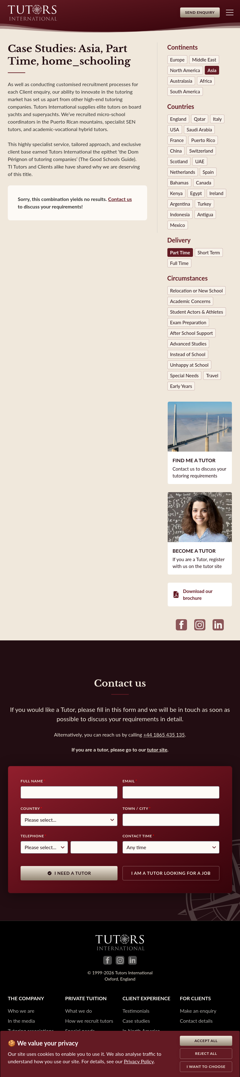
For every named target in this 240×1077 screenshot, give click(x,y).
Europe (177, 59)
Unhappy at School (189, 365)
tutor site (157, 749)
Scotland (179, 161)
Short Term (209, 252)
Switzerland (201, 151)
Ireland (216, 193)
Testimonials (135, 1011)
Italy (217, 119)
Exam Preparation (188, 322)
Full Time (179, 263)
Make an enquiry (198, 1011)
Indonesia (180, 214)
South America (185, 91)
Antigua (205, 214)
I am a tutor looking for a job (170, 873)
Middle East (204, 59)
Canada (203, 182)
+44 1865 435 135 (164, 734)
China (176, 151)
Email (128, 781)
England (178, 119)
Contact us (120, 199)
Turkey (204, 204)
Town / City (135, 808)
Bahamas (179, 182)
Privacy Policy (139, 1061)
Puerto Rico (203, 140)
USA (174, 129)
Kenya (176, 193)
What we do (78, 1011)
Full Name (32, 781)
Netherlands (182, 172)
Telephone (32, 836)
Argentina (180, 204)
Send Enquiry (200, 12)
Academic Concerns (190, 301)
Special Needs (184, 375)
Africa (206, 81)
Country (30, 808)
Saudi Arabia (199, 129)
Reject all (206, 1053)
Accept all (206, 1040)
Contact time (137, 836)
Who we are (21, 1011)
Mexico (177, 225)
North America (185, 70)
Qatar (199, 119)
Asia (212, 70)
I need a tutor (69, 873)
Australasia (181, 81)
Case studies (136, 1021)
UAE (199, 161)
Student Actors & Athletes (196, 312)
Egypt (196, 193)
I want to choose (206, 1066)
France (177, 140)
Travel (212, 375)
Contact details (196, 1021)
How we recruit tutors (89, 1021)
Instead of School (187, 354)
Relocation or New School (196, 290)
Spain (208, 172)
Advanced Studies (188, 343)
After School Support (191, 333)
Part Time (180, 252)
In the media (21, 1021)
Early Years (181, 386)
